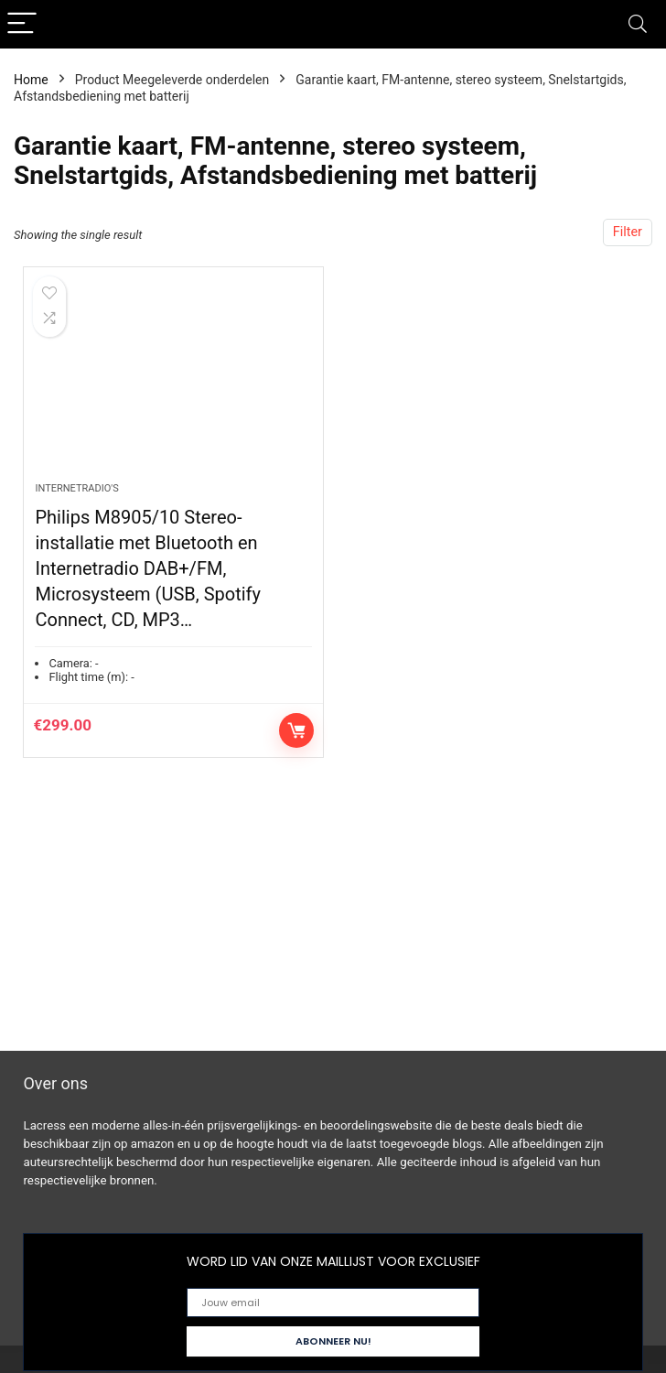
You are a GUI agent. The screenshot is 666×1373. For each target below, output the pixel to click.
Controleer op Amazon (296, 730)
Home (31, 79)
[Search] (638, 24)
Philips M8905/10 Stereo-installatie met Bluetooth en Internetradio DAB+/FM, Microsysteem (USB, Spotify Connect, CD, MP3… (148, 568)
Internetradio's (76, 488)
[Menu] (22, 24)
